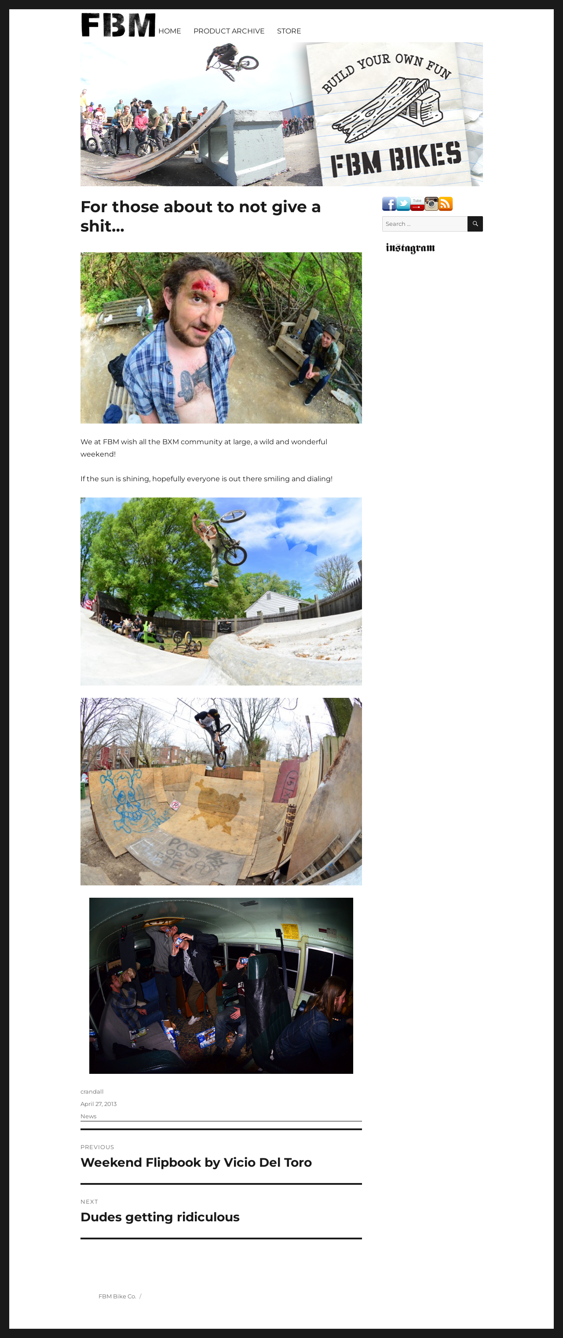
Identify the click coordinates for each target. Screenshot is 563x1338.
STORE (289, 31)
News (88, 1116)
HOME (169, 31)
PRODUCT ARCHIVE (229, 31)
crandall (92, 1091)
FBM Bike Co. (117, 1296)
